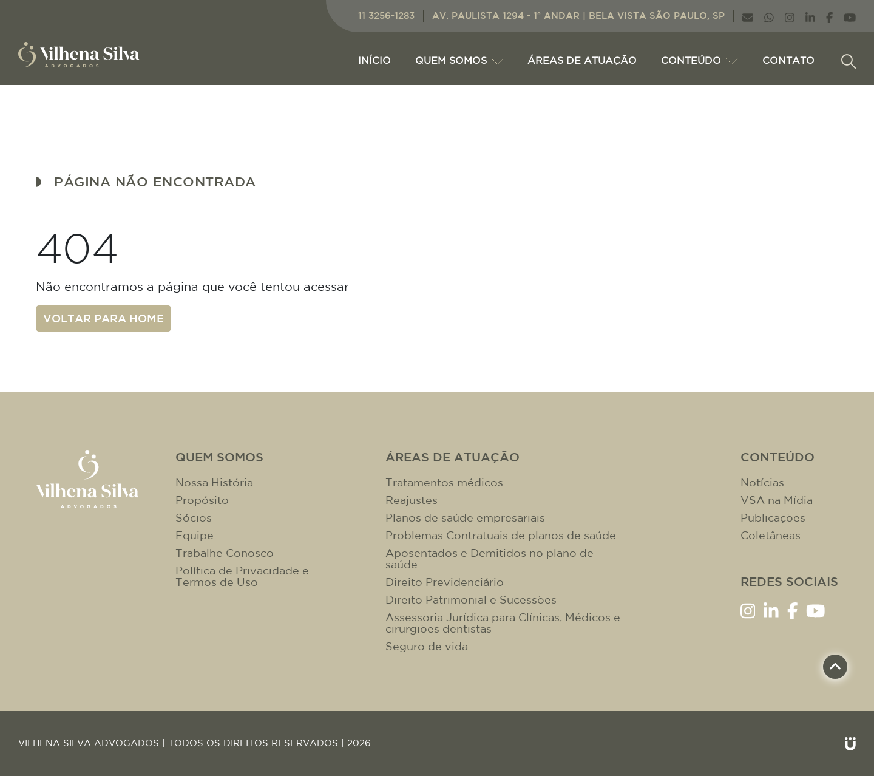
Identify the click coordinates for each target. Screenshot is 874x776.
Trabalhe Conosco (224, 553)
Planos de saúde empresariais (465, 517)
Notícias (762, 482)
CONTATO (788, 60)
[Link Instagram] (789, 16)
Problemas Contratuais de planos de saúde (500, 535)
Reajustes (411, 500)
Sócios (193, 517)
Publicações (772, 517)
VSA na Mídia (776, 500)
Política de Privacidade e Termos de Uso (242, 576)
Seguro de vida (426, 646)
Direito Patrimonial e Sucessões (471, 599)
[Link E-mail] (747, 16)
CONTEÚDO (699, 60)
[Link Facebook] (829, 16)
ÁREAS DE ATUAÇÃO (582, 60)
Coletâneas (770, 535)
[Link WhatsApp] (769, 16)
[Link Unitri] (850, 743)
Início (374, 60)
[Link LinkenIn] (810, 16)
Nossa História (214, 482)
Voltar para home (103, 318)
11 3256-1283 (386, 15)
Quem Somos (459, 60)
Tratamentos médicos (444, 482)
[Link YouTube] (850, 16)
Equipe (194, 535)
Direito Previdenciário (444, 582)
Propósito (202, 500)
